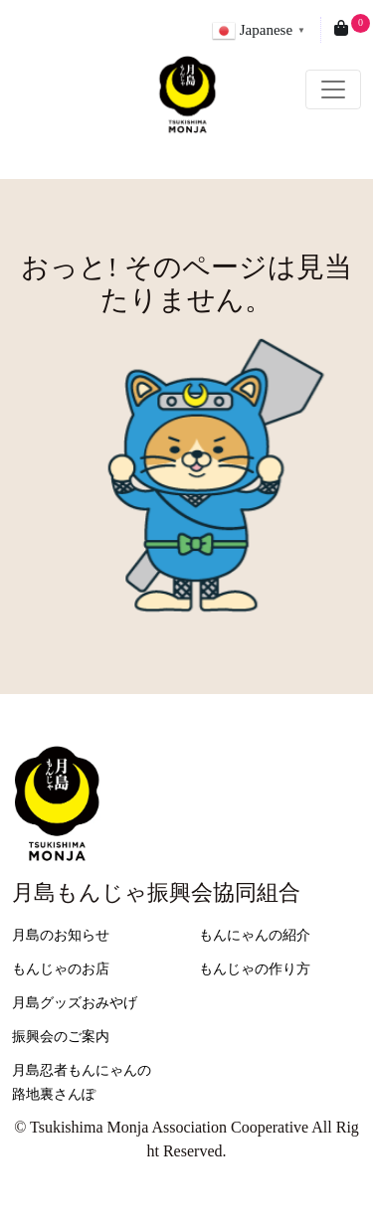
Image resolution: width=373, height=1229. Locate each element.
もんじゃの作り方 (254, 969)
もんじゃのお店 (60, 969)
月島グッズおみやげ (74, 1002)
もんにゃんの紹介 (254, 935)
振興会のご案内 (60, 1036)
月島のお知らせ (60, 935)
